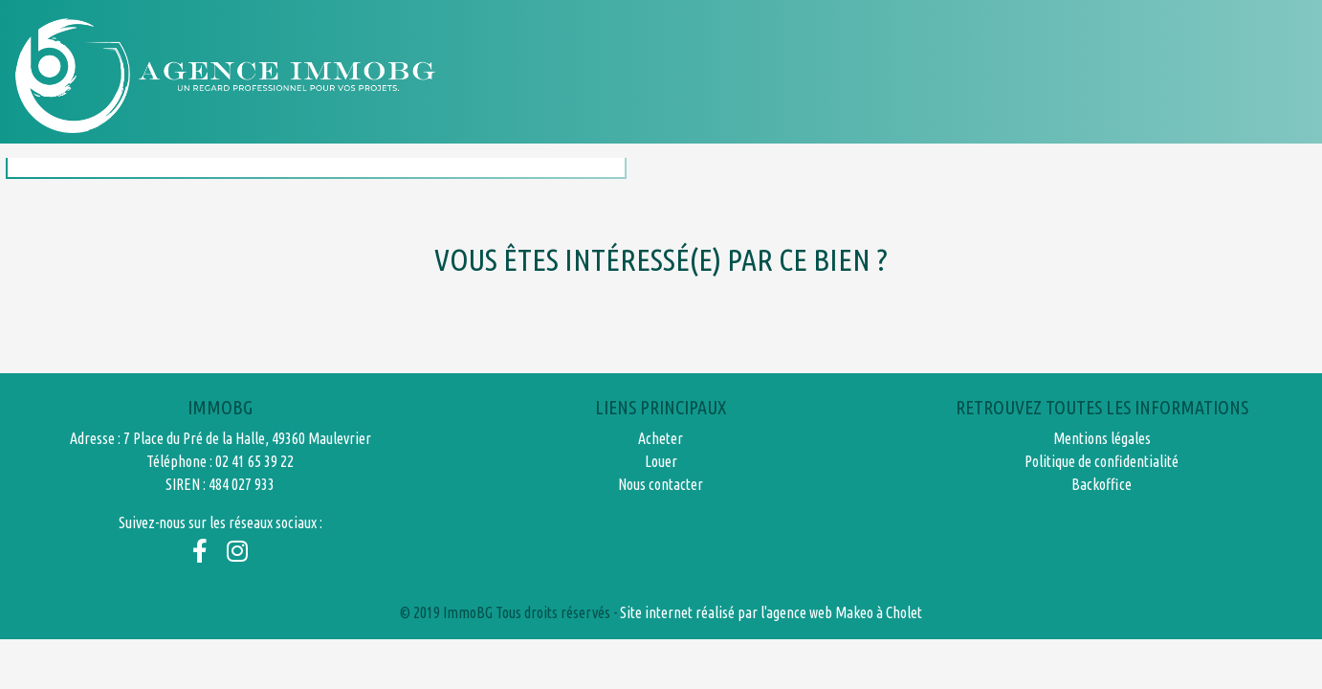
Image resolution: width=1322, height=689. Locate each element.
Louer (889, 75)
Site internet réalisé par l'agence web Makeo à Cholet (771, 612)
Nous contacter (1170, 75)
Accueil (673, 75)
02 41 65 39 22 (254, 461)
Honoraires (1008, 75)
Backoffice (1101, 484)
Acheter (784, 75)
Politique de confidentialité (1102, 461)
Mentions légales (1102, 438)
